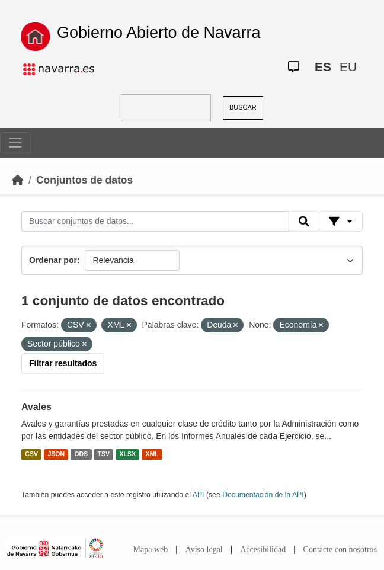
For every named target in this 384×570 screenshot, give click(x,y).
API (198, 495)
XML (152, 453)
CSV (31, 453)
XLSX (128, 453)
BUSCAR (243, 107)
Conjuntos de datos (84, 180)
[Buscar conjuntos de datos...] (155, 221)
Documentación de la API (263, 495)
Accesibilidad (263, 549)
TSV (104, 453)
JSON (56, 453)
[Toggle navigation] (15, 142)
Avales (36, 407)
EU (348, 66)
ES (323, 66)
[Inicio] (18, 180)
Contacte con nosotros (340, 549)
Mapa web (150, 549)
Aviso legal (204, 549)
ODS (81, 453)
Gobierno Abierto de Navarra (159, 32)
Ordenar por (53, 260)
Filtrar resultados (63, 363)
